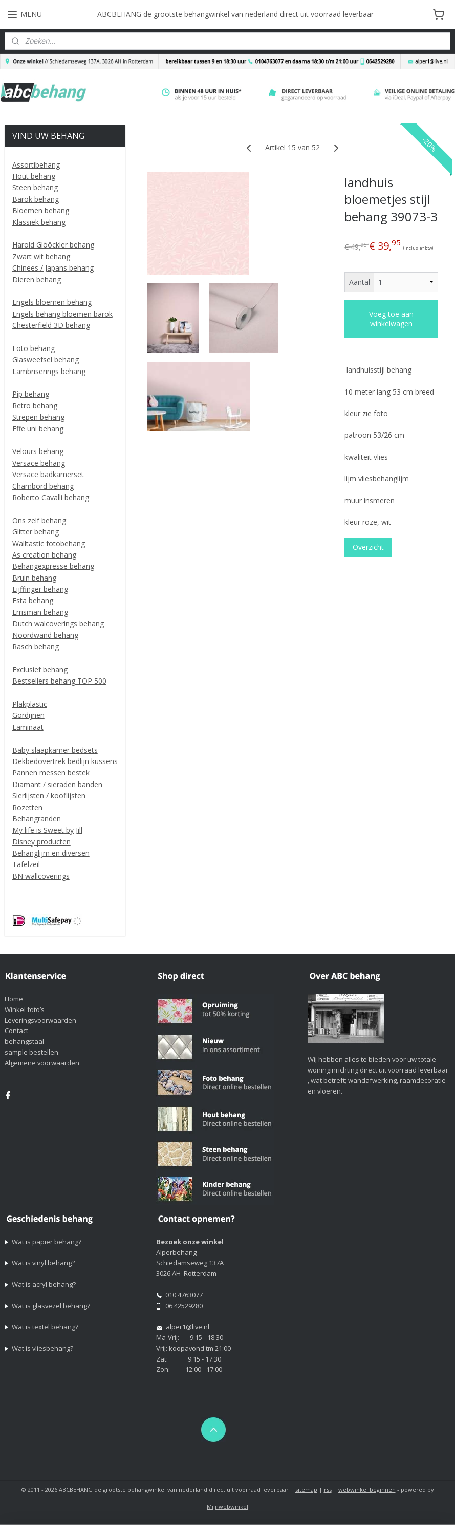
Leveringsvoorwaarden (40, 1020)
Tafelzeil (26, 864)
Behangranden (36, 818)
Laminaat (28, 727)
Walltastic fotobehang (48, 543)
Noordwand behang (45, 635)
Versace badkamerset (48, 474)
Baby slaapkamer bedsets (55, 750)
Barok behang (35, 199)
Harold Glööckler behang (53, 245)
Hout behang (33, 176)
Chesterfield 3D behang (51, 325)
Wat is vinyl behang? (43, 1262)
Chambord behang (43, 486)
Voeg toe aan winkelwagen (391, 319)
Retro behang (34, 405)
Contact (16, 1030)
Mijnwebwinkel (227, 1506)
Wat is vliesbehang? (42, 1348)
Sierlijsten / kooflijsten (48, 795)
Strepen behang (38, 417)
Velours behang (37, 451)
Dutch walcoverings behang (58, 623)
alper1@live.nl (187, 1326)
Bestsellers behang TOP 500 (59, 681)
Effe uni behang (37, 429)
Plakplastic (29, 704)
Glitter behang (35, 532)
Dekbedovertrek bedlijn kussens (65, 761)
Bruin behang (34, 578)
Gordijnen (28, 715)
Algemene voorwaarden (42, 1062)
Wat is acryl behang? (44, 1284)
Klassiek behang (39, 222)
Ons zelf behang (39, 520)
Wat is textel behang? (45, 1326)
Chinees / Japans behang (53, 268)
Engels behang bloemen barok (62, 314)
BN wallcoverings (41, 876)
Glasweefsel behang (45, 359)
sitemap (306, 1489)
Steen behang (35, 187)
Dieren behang (36, 279)
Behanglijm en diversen (51, 853)
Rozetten (27, 807)
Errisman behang (40, 612)
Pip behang (30, 394)
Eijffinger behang (40, 589)
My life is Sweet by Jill (47, 830)
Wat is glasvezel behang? (51, 1305)
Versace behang (38, 463)
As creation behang (44, 555)
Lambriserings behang (48, 371)
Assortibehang (36, 165)
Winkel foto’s (25, 1009)
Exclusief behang (40, 669)
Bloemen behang (40, 210)
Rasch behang (35, 646)
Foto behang (33, 348)
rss (328, 1489)
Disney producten (41, 842)
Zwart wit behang (41, 256)
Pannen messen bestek (51, 772)
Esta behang (32, 600)
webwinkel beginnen (367, 1489)
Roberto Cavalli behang (50, 497)
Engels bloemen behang (52, 302)
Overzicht (368, 547)
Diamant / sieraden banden (57, 784)
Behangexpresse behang (53, 566)
